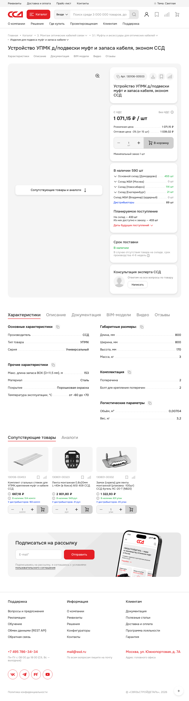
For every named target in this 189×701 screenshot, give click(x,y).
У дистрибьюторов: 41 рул (66, 502)
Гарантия (132, 637)
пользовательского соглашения (35, 567)
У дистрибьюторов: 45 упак (111, 502)
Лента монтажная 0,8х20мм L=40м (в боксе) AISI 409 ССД (71, 484)
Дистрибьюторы (124, 202)
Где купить (56, 24)
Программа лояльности (143, 630)
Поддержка (131, 24)
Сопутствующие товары (32, 437)
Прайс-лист (63, 3)
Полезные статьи (138, 618)
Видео (97, 56)
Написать (138, 284)
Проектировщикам (84, 24)
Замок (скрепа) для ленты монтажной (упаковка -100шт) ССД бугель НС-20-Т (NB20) (115, 486)
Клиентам (110, 24)
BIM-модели (81, 56)
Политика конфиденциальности (27, 692)
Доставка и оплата (39, 3)
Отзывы (111, 56)
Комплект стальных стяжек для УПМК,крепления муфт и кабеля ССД (28, 486)
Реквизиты (14, 3)
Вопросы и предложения (26, 611)
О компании (16, 24)
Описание (40, 56)
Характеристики (18, 56)
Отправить (79, 554)
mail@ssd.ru (76, 652)
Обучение (15, 624)
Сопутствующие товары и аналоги (59, 190)
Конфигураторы (78, 630)
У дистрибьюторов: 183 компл (24, 502)
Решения (37, 24)
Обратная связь (19, 637)
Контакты (83, 3)
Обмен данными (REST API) (27, 630)
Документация (60, 56)
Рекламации (17, 618)
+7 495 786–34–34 (23, 652)
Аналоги (70, 437)
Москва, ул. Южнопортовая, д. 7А (153, 652)
